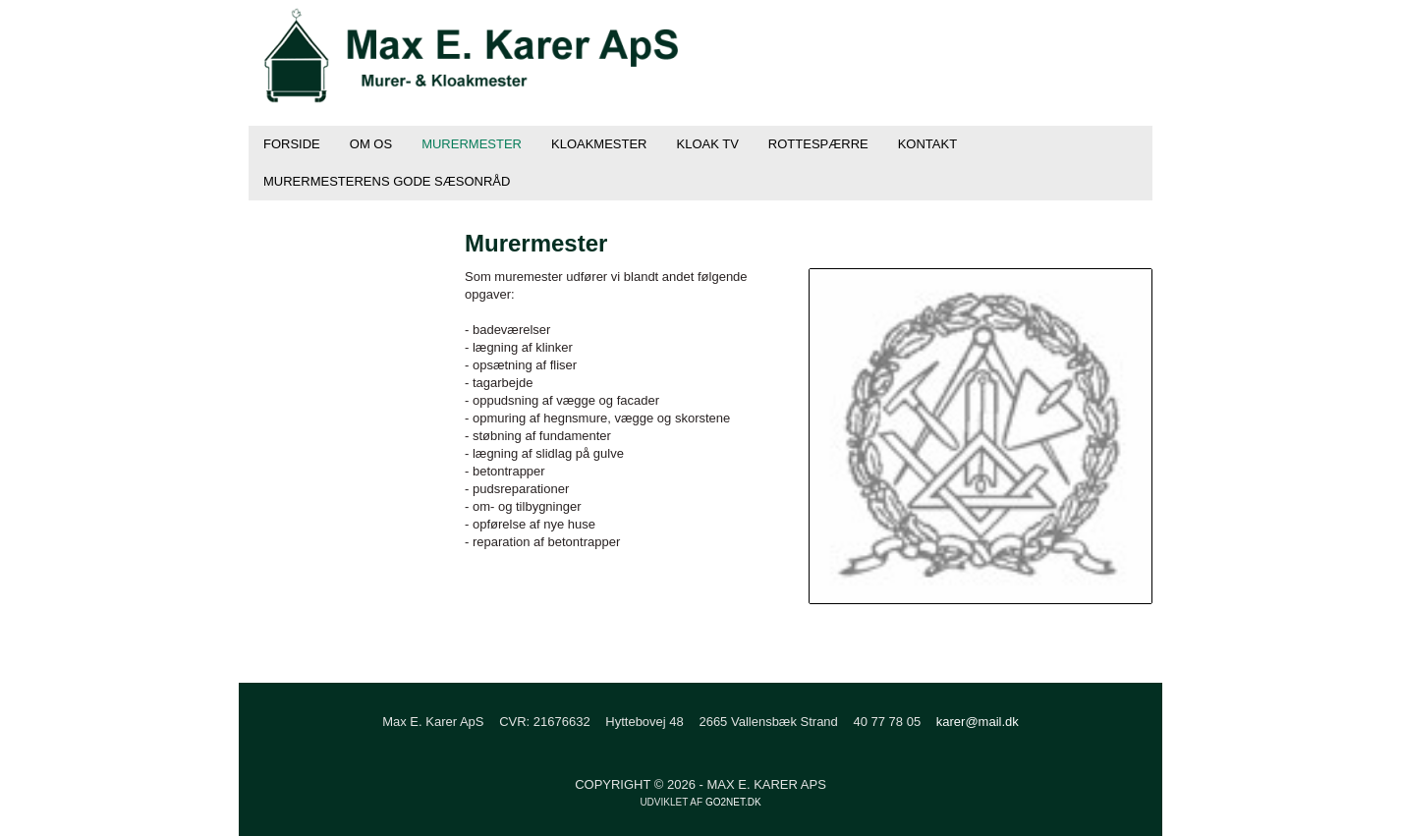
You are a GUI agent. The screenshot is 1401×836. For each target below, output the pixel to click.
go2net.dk (733, 802)
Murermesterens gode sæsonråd (386, 181)
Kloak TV (708, 144)
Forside (291, 144)
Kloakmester (599, 144)
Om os (371, 144)
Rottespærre (818, 144)
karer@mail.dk (977, 721)
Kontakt (927, 144)
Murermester (471, 144)
